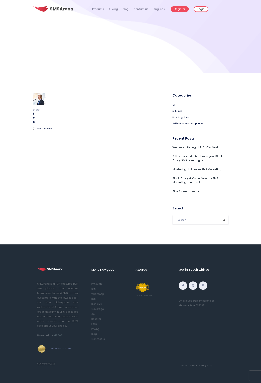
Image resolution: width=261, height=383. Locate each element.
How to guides (180, 117)
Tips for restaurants (185, 191)
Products (98, 9)
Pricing (113, 9)
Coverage (97, 309)
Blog (126, 9)
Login (200, 9)
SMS (93, 289)
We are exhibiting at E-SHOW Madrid (196, 147)
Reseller (96, 319)
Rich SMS (96, 304)
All (173, 105)
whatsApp (97, 294)
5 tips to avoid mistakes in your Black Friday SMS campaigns (197, 158)
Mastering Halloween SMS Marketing (196, 169)
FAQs (94, 324)
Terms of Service (189, 365)
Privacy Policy (206, 365)
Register (179, 9)
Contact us (140, 9)
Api (93, 314)
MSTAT (58, 335)
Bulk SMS (177, 111)
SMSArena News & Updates (187, 123)
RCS (93, 299)
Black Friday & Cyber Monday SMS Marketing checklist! (195, 180)
